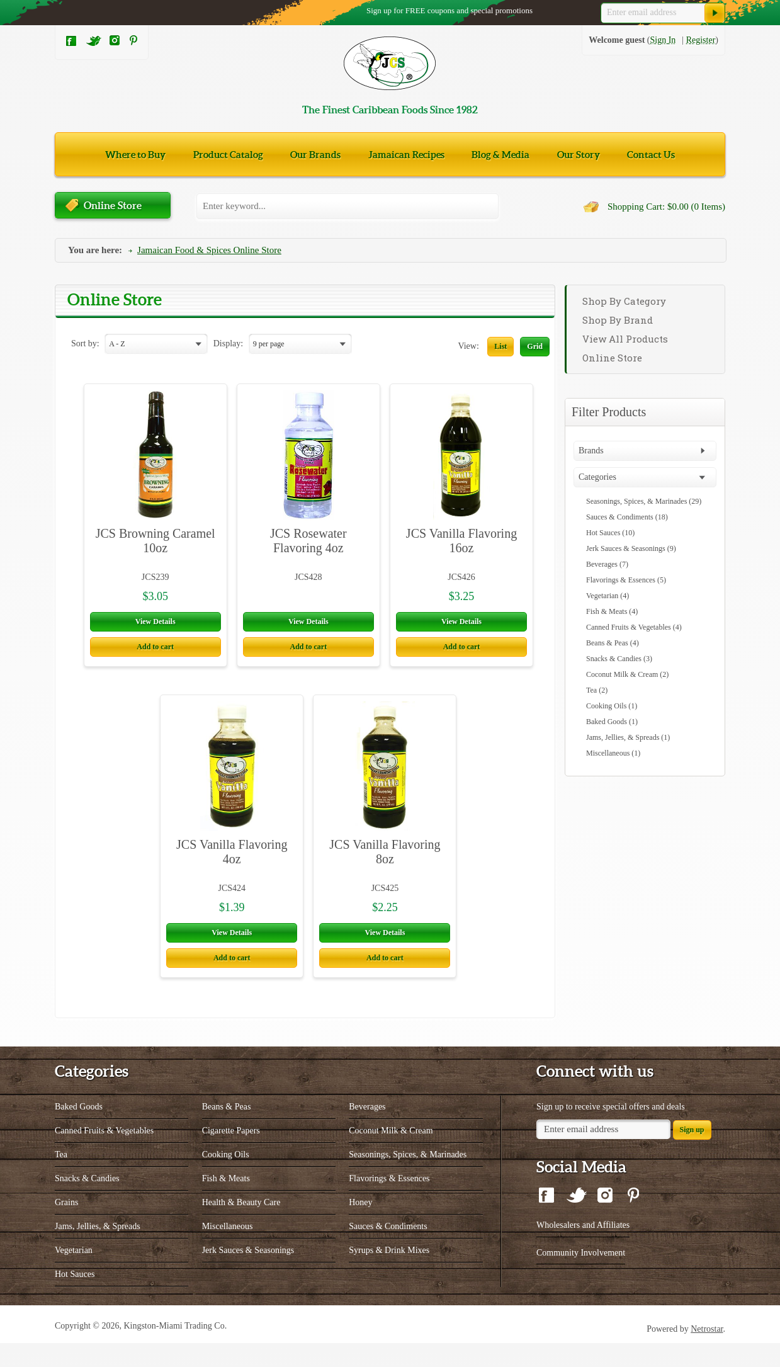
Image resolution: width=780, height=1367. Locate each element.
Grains (66, 1226)
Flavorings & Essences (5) (626, 580)
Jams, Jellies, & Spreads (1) (628, 737)
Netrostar (707, 1353)
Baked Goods (79, 1130)
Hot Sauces (74, 1298)
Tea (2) (597, 690)
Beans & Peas (226, 1130)
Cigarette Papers (231, 1154)
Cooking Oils (225, 1178)
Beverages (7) (607, 564)
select (200, 344)
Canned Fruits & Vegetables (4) (634, 627)
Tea (61, 1178)
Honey (360, 1226)
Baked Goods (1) (612, 721)
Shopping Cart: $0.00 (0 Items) (666, 206)
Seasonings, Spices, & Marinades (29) (643, 501)
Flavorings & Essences (389, 1202)
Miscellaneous (227, 1250)
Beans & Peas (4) (612, 642)
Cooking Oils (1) (611, 705)
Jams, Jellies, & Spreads (97, 1250)
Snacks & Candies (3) (619, 658)
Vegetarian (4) (607, 595)
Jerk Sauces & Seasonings (248, 1274)
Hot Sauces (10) (610, 532)
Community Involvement (580, 1276)
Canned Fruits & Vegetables (104, 1154)
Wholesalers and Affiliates (583, 1249)
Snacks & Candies (87, 1202)
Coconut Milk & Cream (390, 1154)
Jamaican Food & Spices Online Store (209, 250)
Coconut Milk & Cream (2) (627, 674)
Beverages (367, 1130)
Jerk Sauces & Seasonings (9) (631, 548)
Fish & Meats (226, 1202)
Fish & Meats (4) (612, 611)
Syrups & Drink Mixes (389, 1274)
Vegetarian (74, 1274)
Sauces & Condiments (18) (627, 517)
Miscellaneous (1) (613, 753)
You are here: (95, 250)
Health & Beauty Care (241, 1226)
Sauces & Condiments (388, 1250)
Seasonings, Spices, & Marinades (407, 1178)
